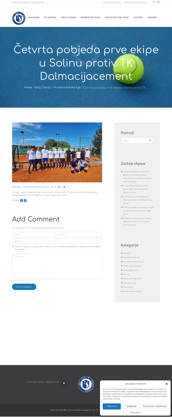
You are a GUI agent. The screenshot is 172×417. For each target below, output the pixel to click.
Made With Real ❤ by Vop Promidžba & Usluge (69, 410)
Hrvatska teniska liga (67, 87)
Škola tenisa (128, 287)
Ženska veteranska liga (133, 292)
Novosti (50, 187)
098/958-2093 (140, 2)
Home (27, 87)
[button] (166, 384)
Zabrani (131, 406)
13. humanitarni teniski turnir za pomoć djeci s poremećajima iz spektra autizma (137, 189)
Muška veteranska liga (132, 266)
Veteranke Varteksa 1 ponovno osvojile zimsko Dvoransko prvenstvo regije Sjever (136, 211)
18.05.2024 (17, 187)
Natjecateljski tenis (131, 270)
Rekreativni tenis (130, 283)
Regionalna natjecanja (132, 279)
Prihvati (111, 406)
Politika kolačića (135, 412)
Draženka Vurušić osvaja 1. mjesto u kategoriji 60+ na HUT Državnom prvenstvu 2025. (138, 221)
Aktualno (127, 253)
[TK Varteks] (86, 338)
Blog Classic (42, 87)
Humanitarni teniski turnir (133, 262)
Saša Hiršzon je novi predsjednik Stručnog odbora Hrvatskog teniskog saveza (137, 200)
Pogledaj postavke (154, 406)
